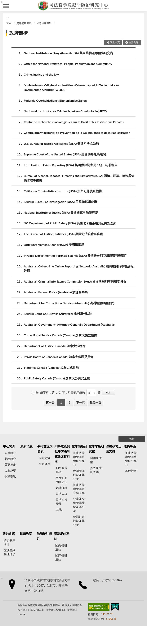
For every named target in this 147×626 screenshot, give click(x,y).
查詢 (141, 5)
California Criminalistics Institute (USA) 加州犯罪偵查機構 (63, 191)
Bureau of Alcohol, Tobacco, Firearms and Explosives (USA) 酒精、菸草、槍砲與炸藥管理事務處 (79, 177)
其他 (59, 509)
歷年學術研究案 (96, 448)
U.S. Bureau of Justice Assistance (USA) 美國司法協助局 (61, 143)
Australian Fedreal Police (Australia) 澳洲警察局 (56, 292)
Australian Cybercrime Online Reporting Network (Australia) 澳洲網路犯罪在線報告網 (78, 268)
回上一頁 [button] (115, 42)
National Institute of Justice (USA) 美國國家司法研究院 (61, 212)
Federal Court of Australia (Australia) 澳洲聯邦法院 (58, 313)
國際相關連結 (44, 23)
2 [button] (69, 402)
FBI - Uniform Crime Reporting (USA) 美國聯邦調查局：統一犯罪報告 (71, 165)
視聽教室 (26, 533)
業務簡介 (10, 458)
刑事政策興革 (61, 470)
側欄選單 (6, 6)
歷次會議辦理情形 (9, 552)
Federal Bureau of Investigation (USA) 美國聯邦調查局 (60, 201)
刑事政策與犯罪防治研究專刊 (79, 459)
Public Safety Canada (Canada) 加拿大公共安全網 (57, 378)
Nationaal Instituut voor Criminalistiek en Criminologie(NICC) (65, 111)
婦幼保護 (61, 488)
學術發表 (44, 464)
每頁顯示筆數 (76, 392)
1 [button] (61, 402)
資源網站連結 (23, 23)
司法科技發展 (61, 501)
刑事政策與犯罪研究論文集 (79, 488)
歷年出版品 (79, 446)
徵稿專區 (130, 446)
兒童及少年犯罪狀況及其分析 (79, 504)
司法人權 (61, 493)
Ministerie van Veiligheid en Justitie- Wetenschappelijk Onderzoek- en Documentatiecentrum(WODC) (71, 87)
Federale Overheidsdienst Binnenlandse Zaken (55, 100)
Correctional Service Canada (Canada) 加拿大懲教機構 (60, 335)
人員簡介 (10, 452)
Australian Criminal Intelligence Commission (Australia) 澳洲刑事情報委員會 (75, 281)
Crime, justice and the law (41, 74)
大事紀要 (10, 470)
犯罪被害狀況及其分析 (79, 520)
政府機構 (18, 33)
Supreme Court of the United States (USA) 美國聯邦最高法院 (65, 154)
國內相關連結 (61, 547)
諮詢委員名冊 (9, 542)
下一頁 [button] (80, 402)
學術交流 (44, 458)
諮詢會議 (8, 533)
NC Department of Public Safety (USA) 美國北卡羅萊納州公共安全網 (70, 223)
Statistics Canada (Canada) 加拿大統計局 (51, 367)
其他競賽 (131, 470)
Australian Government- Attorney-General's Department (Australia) (69, 324)
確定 (108, 392)
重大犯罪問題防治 (61, 480)
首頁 (8, 23)
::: (2, 1)
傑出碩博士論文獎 (113, 448)
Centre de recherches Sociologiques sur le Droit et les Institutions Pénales (74, 122)
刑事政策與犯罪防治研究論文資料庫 (62, 453)
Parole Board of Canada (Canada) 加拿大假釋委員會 (58, 357)
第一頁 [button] (50, 402)
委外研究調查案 (96, 470)
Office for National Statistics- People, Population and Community (68, 63)
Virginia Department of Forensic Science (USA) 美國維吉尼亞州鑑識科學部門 (75, 255)
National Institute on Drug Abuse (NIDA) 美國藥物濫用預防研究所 (68, 53)
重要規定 (10, 464)
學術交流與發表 (45, 448)
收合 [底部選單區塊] (131, 438)
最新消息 (26, 446)
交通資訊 (10, 476)
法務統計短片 (44, 536)
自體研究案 (96, 460)
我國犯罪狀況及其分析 (79, 475)
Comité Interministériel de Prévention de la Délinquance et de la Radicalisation (77, 132)
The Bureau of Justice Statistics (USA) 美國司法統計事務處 (63, 234)
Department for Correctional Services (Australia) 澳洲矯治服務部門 (69, 303)
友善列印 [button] (134, 42)
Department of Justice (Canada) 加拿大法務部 (54, 346)
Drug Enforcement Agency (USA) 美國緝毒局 (54, 244)
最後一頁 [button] (95, 402)
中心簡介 (9, 446)
